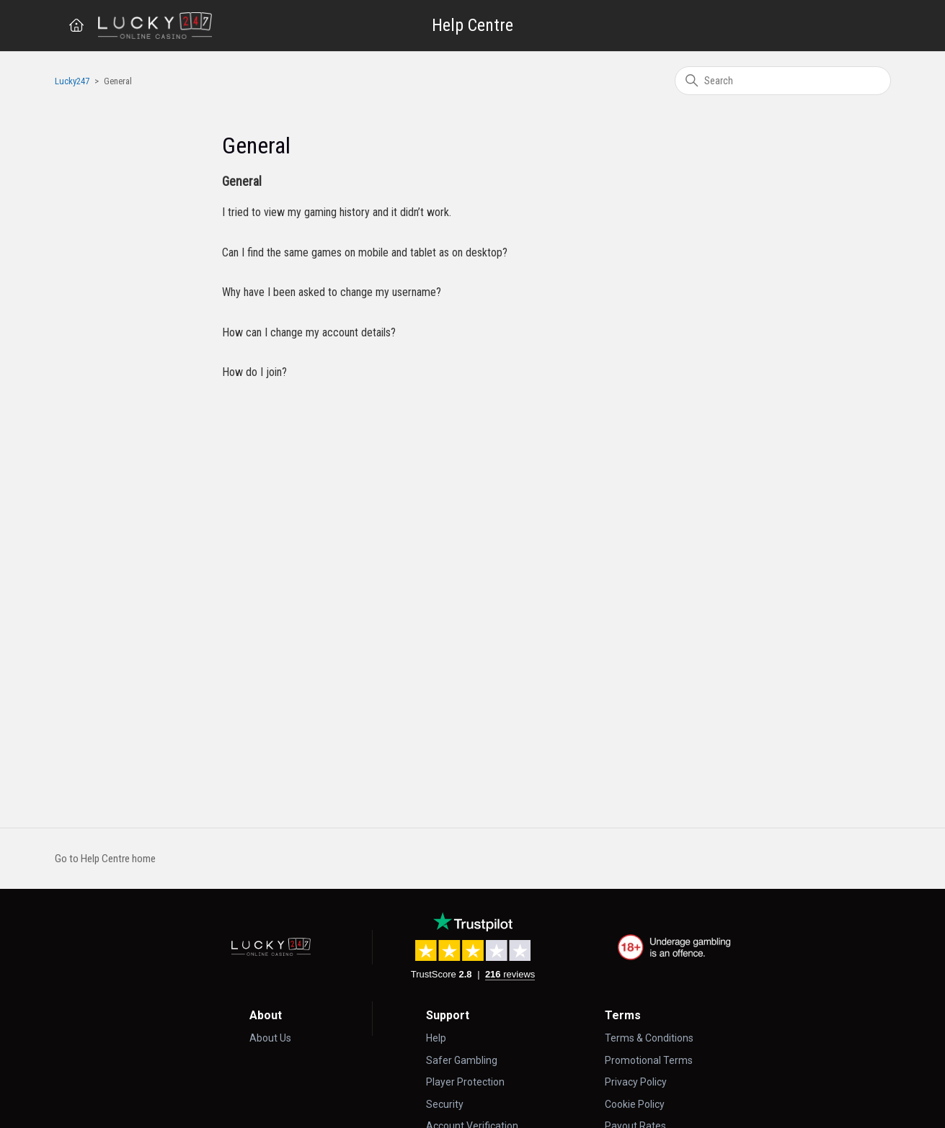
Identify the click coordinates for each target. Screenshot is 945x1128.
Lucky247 (72, 81)
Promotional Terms (649, 1060)
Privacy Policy (636, 1082)
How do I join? (254, 372)
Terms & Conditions (649, 1038)
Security (444, 1104)
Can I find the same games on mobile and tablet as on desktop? (364, 252)
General (242, 181)
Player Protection (465, 1082)
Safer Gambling (461, 1060)
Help (436, 1038)
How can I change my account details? (309, 332)
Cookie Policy (635, 1104)
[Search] (783, 80)
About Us (270, 1038)
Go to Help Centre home (105, 858)
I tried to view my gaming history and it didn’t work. (336, 212)
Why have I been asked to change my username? (331, 292)
